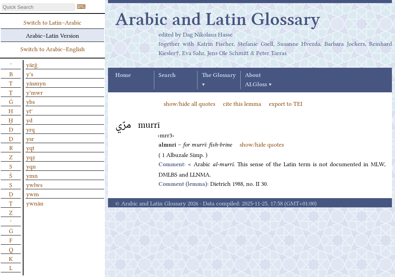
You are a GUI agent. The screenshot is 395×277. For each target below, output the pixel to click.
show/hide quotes (262, 144)
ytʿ (29, 110)
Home (123, 75)
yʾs (29, 73)
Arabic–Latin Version (52, 35)
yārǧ (31, 64)
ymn (32, 175)
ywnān (35, 203)
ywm (32, 193)
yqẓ (30, 156)
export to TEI (285, 103)
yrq (30, 129)
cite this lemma (242, 103)
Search (167, 75)
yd (29, 119)
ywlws (34, 184)
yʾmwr (34, 92)
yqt (30, 147)
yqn (31, 166)
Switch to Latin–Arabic (52, 22)
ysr (30, 138)
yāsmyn (36, 82)
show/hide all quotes (189, 103)
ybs (30, 101)
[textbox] (38, 7)
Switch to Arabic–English (52, 48)
